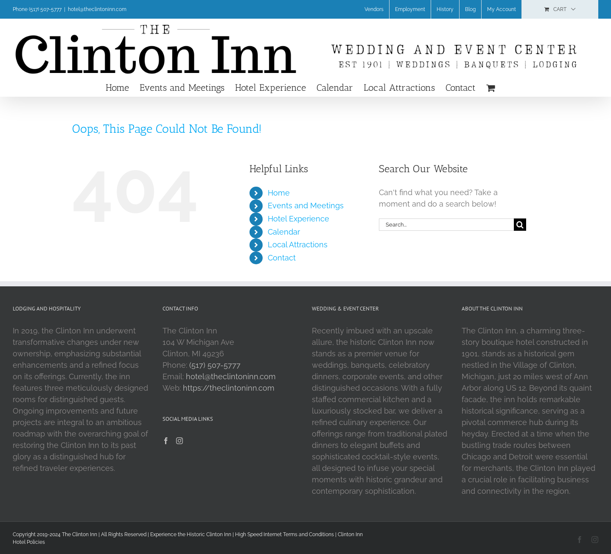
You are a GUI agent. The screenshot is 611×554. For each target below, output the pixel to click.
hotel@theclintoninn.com (97, 9)
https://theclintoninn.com (229, 387)
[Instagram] (179, 440)
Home (279, 192)
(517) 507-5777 (215, 365)
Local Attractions (298, 244)
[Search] (520, 224)
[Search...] (446, 224)
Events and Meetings (306, 205)
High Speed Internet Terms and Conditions (284, 534)
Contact (282, 257)
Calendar (284, 231)
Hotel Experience (298, 218)
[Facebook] (166, 440)
